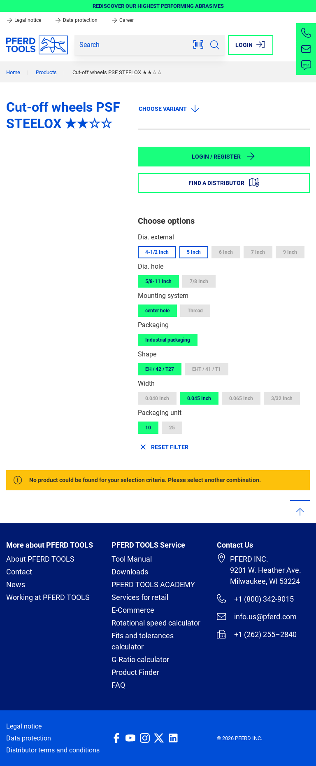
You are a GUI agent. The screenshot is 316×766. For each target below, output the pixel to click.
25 (172, 428)
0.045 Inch (199, 398)
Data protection (77, 20)
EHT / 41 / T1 (206, 369)
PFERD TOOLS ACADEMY (153, 584)
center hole (157, 311)
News (15, 584)
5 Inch (194, 252)
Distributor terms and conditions (53, 750)
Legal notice (24, 20)
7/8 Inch (199, 281)
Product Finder (135, 672)
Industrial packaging (167, 340)
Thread (195, 311)
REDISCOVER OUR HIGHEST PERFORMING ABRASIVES (158, 6)
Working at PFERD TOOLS (48, 597)
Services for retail (140, 597)
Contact (19, 571)
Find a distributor (223, 182)
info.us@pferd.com (257, 616)
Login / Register (224, 156)
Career (122, 20)
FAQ (118, 685)
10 (148, 428)
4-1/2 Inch (157, 252)
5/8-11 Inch (158, 281)
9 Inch (290, 252)
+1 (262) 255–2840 (257, 634)
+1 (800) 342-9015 (255, 598)
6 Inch (226, 252)
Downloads (130, 571)
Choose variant (169, 108)
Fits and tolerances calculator (143, 641)
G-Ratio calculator (140, 659)
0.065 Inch (241, 398)
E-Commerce (133, 610)
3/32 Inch (282, 398)
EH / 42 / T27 (159, 369)
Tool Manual (132, 559)
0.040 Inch (157, 398)
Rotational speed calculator (156, 622)
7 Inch (258, 252)
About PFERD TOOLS (40, 559)
